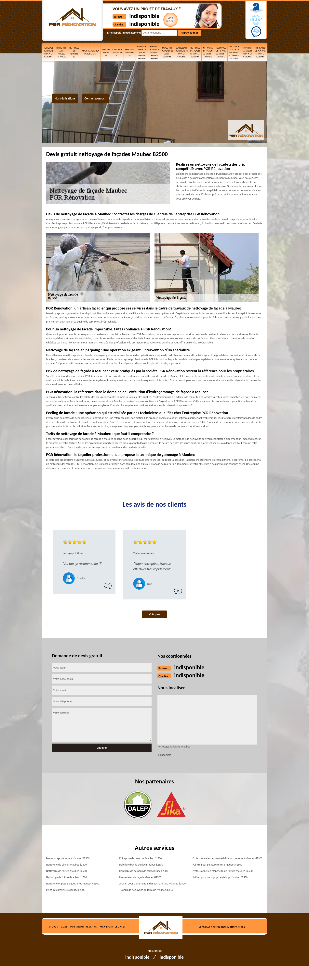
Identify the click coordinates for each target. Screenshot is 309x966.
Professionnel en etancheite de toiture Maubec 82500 (223, 871)
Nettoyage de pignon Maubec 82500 (66, 864)
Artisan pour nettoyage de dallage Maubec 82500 (220, 877)
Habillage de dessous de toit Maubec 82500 (143, 871)
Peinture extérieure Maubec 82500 (65, 890)
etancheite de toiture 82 (117, 52)
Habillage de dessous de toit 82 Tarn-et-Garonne (154, 52)
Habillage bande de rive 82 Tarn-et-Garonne (141, 52)
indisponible (144, 16)
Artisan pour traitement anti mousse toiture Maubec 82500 (152, 883)
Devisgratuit (170, 19)
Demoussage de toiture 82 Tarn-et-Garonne (182, 52)
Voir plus (154, 614)
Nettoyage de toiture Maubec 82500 (66, 871)
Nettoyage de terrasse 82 (74, 52)
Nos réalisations (65, 98)
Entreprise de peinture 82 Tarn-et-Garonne (260, 52)
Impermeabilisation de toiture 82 (90, 52)
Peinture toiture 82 (106, 52)
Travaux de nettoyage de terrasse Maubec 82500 (146, 890)
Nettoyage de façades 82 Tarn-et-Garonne (195, 52)
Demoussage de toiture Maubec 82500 (67, 858)
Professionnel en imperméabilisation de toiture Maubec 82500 (227, 858)
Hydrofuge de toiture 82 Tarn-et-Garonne (221, 52)
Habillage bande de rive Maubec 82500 (141, 864)
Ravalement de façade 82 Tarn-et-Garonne (167, 52)
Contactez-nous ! (95, 98)
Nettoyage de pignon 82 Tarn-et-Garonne (208, 52)
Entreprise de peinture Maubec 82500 (140, 858)
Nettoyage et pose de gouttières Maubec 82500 (72, 883)
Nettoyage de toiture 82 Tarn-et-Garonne (48, 52)
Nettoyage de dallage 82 (130, 52)
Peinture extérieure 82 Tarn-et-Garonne (247, 52)
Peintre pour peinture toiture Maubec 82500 (217, 864)
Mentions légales (113, 926)
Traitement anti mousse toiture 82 (61, 52)
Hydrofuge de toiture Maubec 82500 (66, 877)
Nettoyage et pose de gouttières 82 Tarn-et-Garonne (234, 52)
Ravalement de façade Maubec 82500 (140, 877)
